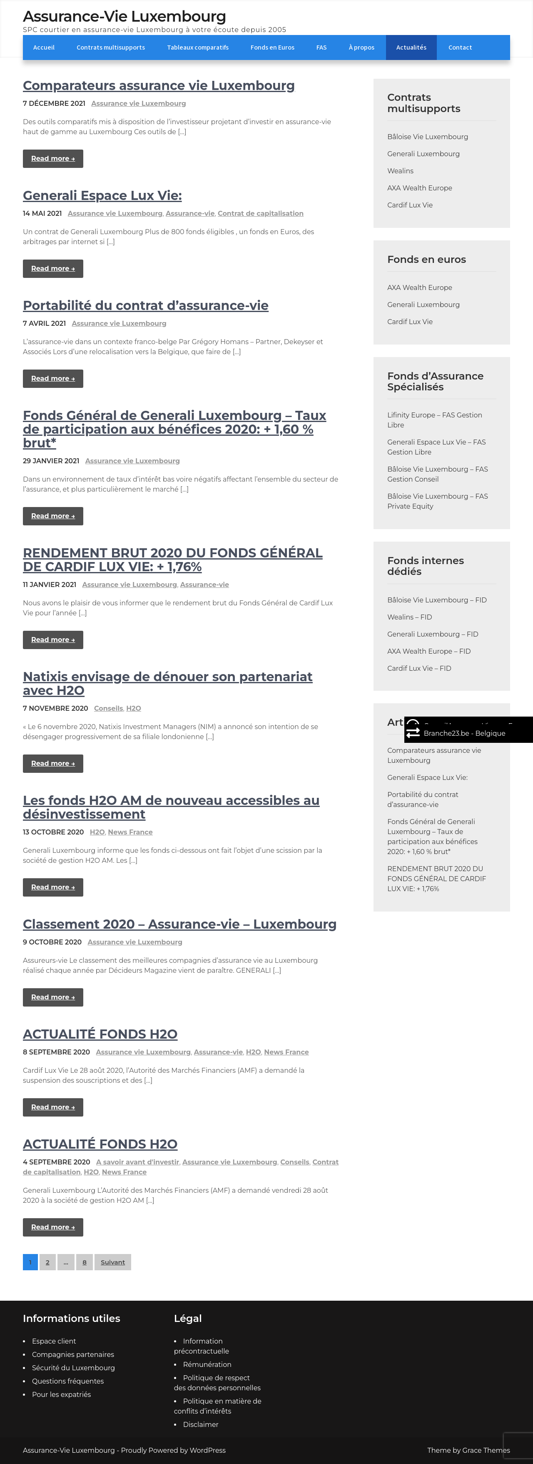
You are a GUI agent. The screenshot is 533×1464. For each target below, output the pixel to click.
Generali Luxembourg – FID (432, 634)
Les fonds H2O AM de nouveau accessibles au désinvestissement (171, 807)
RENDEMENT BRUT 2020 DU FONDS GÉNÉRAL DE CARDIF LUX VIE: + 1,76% (173, 560)
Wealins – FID (409, 617)
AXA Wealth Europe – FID (429, 651)
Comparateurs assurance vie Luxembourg (159, 85)
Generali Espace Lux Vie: (102, 195)
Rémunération (207, 1365)
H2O (133, 708)
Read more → (53, 158)
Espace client (54, 1341)
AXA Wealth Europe (419, 188)
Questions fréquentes (68, 1381)
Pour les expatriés (61, 1395)
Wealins (400, 171)
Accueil (44, 47)
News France (130, 832)
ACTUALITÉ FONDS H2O (100, 1034)
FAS (321, 47)
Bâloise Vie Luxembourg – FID (437, 600)
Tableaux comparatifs (198, 47)
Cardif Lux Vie (410, 205)
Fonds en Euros (272, 47)
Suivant (113, 1262)
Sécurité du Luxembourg (73, 1368)
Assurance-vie (190, 213)
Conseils (108, 708)
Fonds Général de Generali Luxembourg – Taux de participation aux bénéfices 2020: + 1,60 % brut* (174, 429)
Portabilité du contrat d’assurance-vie (146, 305)
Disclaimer (201, 1425)
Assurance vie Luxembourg (138, 103)
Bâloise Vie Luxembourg (427, 137)
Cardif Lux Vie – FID (419, 668)
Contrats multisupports (111, 47)
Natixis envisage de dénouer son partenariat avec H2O (168, 683)
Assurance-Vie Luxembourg (124, 16)
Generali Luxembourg (423, 154)
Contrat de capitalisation (261, 213)
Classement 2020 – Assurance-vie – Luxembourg (180, 924)
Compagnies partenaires (73, 1355)
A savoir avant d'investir (137, 1162)
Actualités (411, 47)
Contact (460, 47)
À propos (361, 47)
